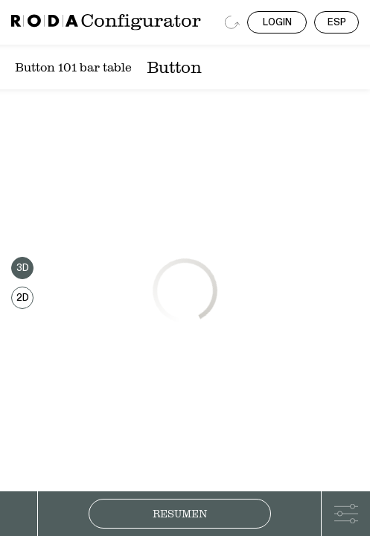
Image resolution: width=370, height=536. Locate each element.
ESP (337, 23)
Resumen (180, 513)
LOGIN (277, 23)
